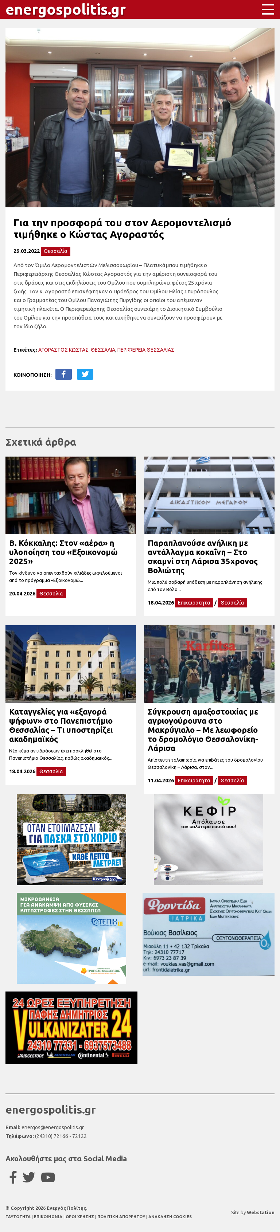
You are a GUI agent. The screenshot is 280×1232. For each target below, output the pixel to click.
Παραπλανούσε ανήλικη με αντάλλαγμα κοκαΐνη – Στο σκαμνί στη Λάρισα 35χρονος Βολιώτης (203, 556)
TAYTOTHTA (18, 1217)
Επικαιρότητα (194, 603)
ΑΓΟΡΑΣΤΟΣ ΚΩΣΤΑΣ (63, 350)
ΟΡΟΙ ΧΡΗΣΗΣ (80, 1217)
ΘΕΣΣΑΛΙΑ (103, 350)
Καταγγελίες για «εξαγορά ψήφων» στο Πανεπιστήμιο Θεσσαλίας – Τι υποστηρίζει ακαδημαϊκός (61, 725)
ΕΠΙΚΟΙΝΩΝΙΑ (48, 1217)
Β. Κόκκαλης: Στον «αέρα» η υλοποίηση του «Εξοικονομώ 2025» (63, 552)
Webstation (261, 1212)
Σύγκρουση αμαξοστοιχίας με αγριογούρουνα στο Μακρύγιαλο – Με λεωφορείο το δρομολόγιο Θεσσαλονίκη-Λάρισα (203, 729)
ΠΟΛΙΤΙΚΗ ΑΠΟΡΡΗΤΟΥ (121, 1217)
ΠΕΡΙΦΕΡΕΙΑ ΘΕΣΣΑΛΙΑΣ (145, 350)
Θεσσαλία (55, 251)
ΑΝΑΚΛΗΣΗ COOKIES (170, 1217)
